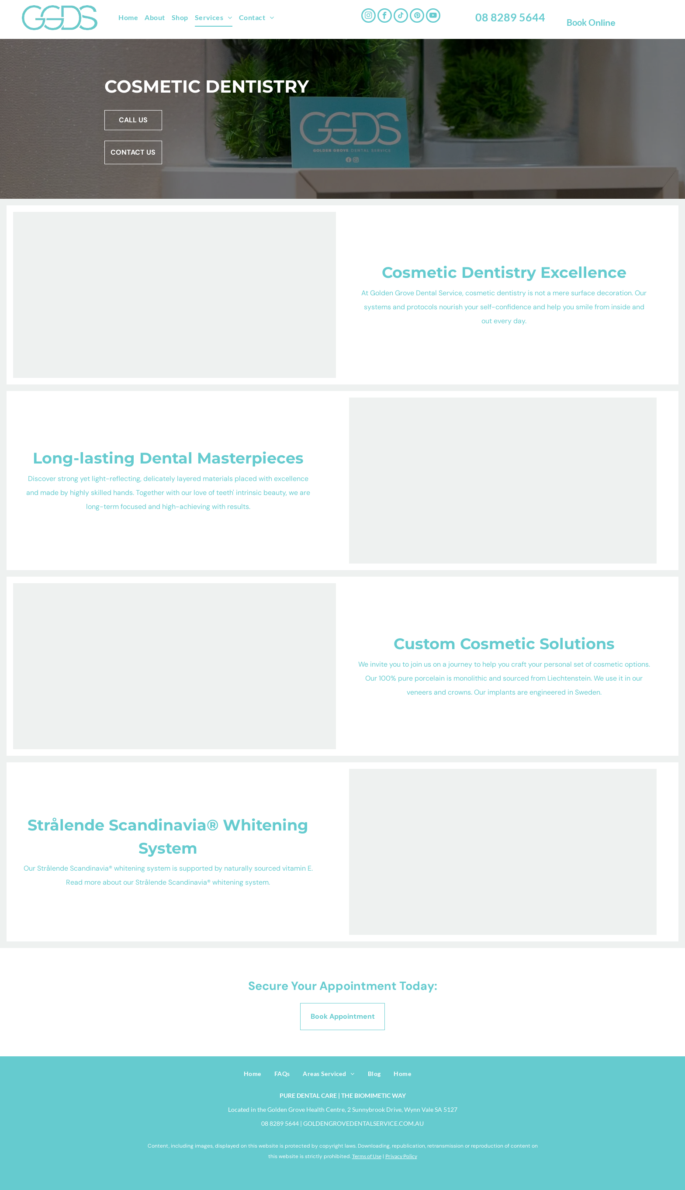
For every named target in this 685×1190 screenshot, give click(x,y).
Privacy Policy (401, 1156)
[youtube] (433, 16)
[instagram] (368, 16)
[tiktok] (401, 16)
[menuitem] (131, 17)
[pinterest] (417, 16)
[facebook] (384, 16)
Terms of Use (366, 1156)
